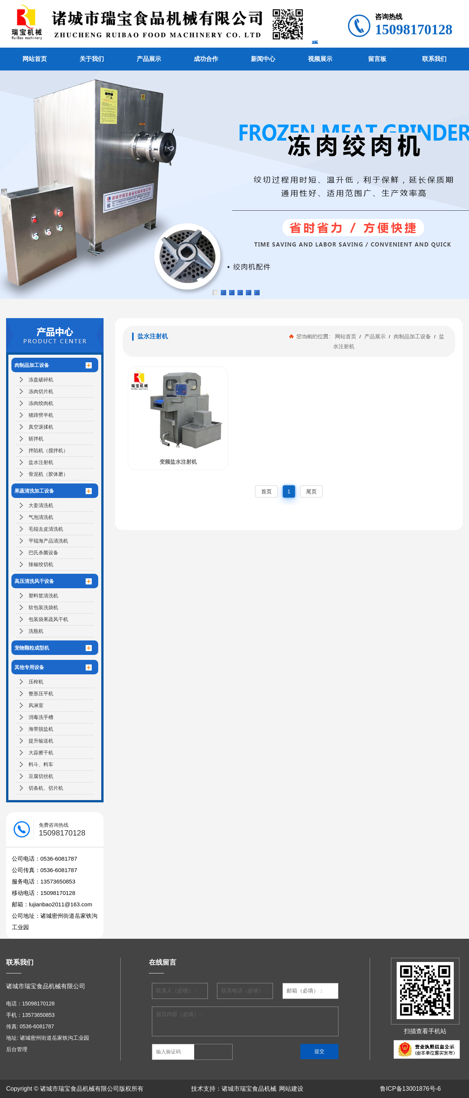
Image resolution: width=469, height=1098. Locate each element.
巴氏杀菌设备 (43, 552)
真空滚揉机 (41, 427)
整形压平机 (41, 693)
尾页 (311, 491)
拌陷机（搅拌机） (48, 450)
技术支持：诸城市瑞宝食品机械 (233, 1088)
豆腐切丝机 (41, 776)
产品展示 (149, 59)
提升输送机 (41, 741)
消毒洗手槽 (41, 717)
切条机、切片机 (46, 788)
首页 (266, 491)
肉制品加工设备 (412, 336)
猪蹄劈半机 (41, 415)
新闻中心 (263, 59)
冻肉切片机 (41, 391)
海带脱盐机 (41, 729)
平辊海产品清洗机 (48, 541)
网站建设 (291, 1088)
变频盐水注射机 (178, 462)
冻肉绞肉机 (41, 403)
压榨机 (36, 682)
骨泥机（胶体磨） (48, 474)
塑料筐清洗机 (43, 596)
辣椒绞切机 (41, 564)
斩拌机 (36, 439)
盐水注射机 (41, 462)
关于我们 (92, 59)
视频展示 (320, 59)
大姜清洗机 (41, 505)
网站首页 (34, 59)
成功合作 (206, 59)
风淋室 (36, 705)
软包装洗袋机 (43, 607)
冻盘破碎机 (41, 380)
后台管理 (16, 1049)
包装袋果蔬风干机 (48, 619)
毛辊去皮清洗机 (46, 529)
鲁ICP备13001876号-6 (410, 1088)
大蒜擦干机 (41, 752)
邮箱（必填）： (305, 991)
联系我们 (434, 59)
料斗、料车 (41, 764)
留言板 (377, 59)
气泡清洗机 (41, 517)
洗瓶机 (36, 631)
